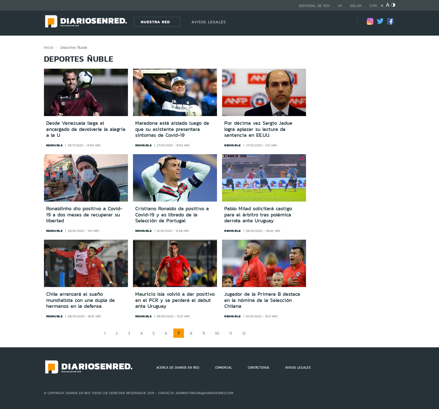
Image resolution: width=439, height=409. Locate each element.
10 (217, 333)
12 (244, 333)
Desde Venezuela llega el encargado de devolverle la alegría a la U (85, 129)
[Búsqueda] (344, 22)
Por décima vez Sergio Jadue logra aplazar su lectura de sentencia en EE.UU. (258, 129)
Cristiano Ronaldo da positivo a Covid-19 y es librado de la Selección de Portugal (172, 214)
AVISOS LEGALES (209, 22)
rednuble (54, 145)
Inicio (48, 47)
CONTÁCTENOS (258, 367)
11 (230, 333)
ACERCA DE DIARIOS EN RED (177, 367)
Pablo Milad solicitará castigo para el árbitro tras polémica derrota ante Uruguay (258, 214)
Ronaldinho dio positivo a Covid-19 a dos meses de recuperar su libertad (84, 214)
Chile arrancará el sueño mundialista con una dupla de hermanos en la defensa (80, 300)
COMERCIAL (223, 367)
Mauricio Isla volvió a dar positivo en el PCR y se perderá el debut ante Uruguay (175, 300)
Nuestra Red (155, 22)
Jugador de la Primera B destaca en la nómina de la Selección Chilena (262, 300)
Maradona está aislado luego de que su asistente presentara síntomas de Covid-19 (172, 129)
